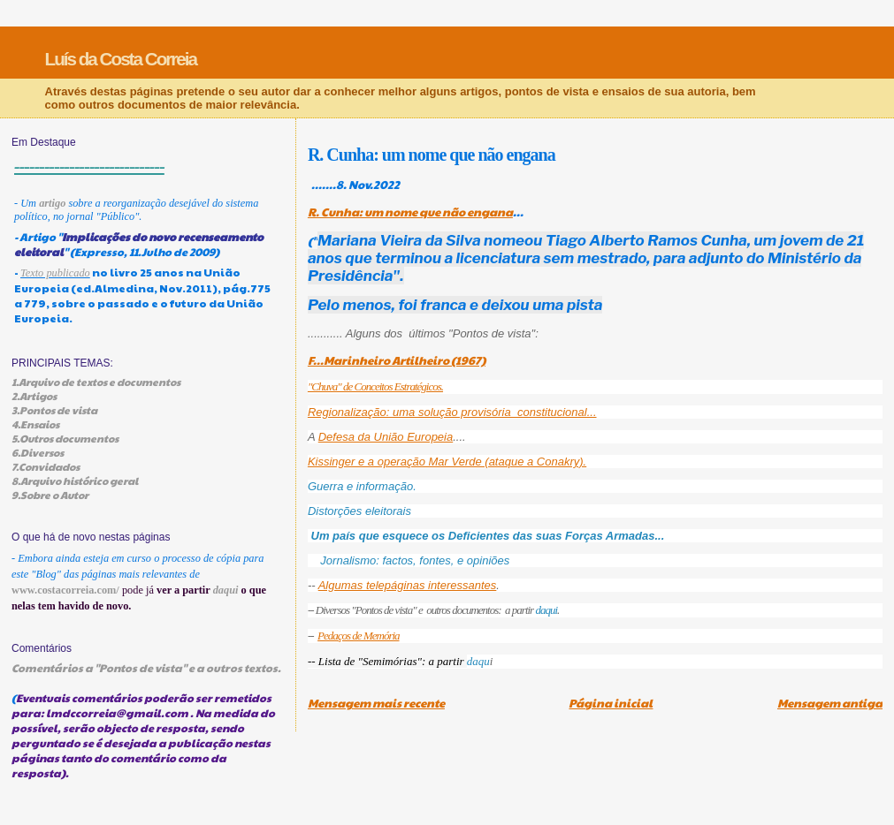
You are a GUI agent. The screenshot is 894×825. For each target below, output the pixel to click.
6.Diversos (37, 452)
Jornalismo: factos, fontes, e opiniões (414, 560)
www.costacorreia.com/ (65, 590)
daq (476, 661)
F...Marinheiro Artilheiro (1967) (396, 360)
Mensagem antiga (830, 703)
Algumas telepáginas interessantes (407, 585)
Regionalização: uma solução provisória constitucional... (452, 412)
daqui (546, 610)
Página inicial (611, 703)
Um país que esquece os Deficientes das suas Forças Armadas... (488, 535)
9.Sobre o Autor (49, 495)
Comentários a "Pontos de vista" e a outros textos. (146, 667)
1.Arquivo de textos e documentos (95, 382)
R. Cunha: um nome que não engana (410, 212)
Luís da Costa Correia (121, 59)
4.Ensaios (35, 424)
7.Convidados (45, 466)
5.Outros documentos (64, 438)
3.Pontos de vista (54, 410)
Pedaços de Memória (358, 635)
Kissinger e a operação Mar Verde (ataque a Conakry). (447, 461)
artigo (52, 203)
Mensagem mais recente (376, 703)
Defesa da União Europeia (386, 436)
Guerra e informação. (362, 486)
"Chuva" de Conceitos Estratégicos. (375, 386)
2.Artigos (34, 396)
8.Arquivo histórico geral (74, 480)
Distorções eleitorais (361, 511)
